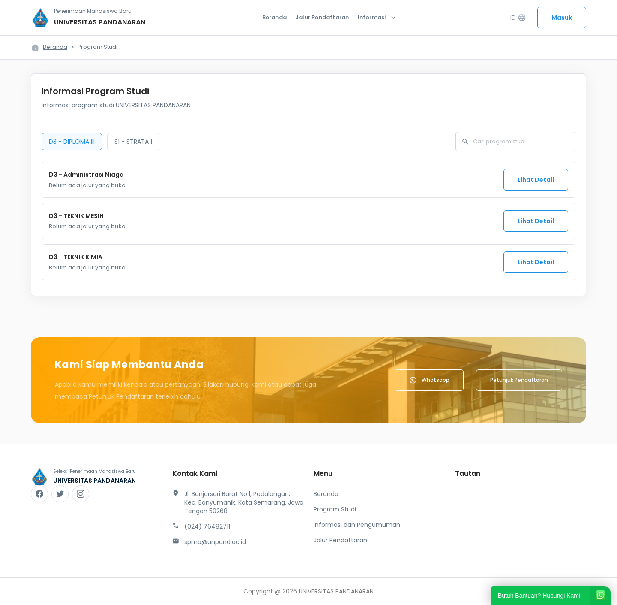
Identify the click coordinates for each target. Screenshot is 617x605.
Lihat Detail (536, 179)
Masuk (561, 17)
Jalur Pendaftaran (322, 17)
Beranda (274, 17)
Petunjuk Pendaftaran (519, 380)
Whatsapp (429, 380)
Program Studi (335, 509)
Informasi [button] (378, 17)
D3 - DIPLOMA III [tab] (72, 141)
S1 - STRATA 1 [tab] (133, 141)
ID (518, 17)
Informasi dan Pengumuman (357, 524)
